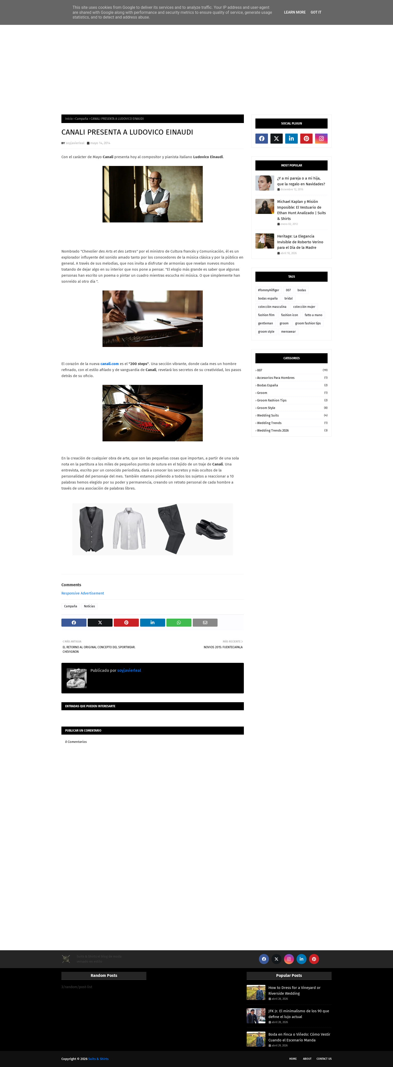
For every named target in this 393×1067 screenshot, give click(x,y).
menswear (288, 331)
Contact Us (324, 1058)
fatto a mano (313, 315)
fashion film (266, 315)
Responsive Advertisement (82, 593)
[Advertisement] (196, 69)
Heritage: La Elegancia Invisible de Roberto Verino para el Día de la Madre (300, 242)
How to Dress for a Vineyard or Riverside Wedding (294, 990)
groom (284, 323)
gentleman (265, 323)
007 (288, 290)
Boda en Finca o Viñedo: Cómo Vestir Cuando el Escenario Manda (299, 1037)
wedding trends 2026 (292, 430)
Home (293, 1058)
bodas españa (268, 298)
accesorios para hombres (292, 378)
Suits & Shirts (98, 1059)
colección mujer (304, 307)
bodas (302, 290)
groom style (266, 331)
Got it (316, 12)
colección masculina (272, 307)
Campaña (81, 119)
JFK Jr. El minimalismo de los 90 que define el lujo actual (298, 1014)
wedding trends (292, 423)
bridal (288, 298)
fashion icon (289, 315)
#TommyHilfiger (268, 290)
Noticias (89, 606)
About (307, 1058)
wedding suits (292, 415)
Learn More (295, 12)
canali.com (110, 364)
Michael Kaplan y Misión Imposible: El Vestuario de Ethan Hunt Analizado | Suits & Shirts (301, 210)
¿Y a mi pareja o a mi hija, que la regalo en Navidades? (301, 181)
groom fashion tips (308, 323)
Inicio (69, 119)
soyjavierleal (75, 143)
